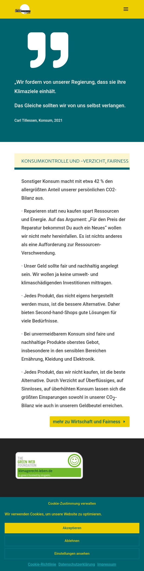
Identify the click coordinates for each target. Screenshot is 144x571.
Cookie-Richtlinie (42, 564)
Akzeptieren (72, 528)
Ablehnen (72, 541)
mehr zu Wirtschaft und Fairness (86, 421)
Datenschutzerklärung (77, 564)
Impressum (106, 564)
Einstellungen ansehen (71, 553)
